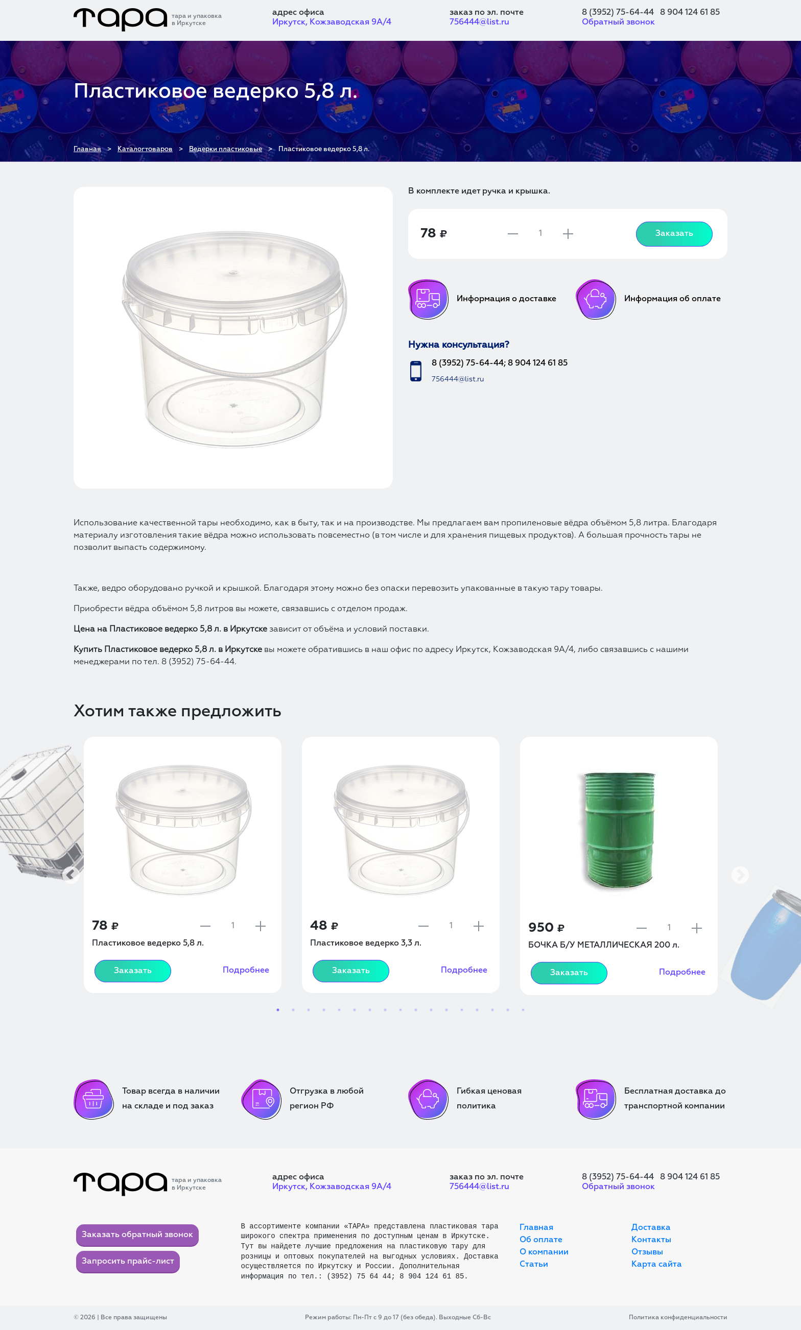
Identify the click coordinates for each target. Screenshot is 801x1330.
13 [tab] (462, 1010)
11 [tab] (431, 1010)
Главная (536, 1228)
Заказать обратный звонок (137, 1235)
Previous (66, 871)
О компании (544, 1252)
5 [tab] (339, 1010)
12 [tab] (446, 1010)
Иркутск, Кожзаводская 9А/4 (331, 22)
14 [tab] (477, 1010)
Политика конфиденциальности (678, 1318)
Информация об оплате (648, 299)
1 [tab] (278, 1010)
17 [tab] (523, 1010)
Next (735, 871)
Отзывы (647, 1252)
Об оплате (541, 1240)
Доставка (651, 1228)
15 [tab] (492, 1010)
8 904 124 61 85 (690, 13)
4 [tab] (324, 1010)
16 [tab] (508, 1010)
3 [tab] (308, 1010)
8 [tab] (385, 1010)
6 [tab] (354, 1010)
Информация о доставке (482, 299)
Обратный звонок (618, 22)
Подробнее (246, 970)
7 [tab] (370, 1010)
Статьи (534, 1265)
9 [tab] (400, 1010)
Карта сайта (656, 1265)
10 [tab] (416, 1010)
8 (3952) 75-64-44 (618, 13)
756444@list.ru (479, 22)
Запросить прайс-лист (128, 1262)
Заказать (674, 234)
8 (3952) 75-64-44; (469, 363)
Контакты (651, 1240)
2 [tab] (293, 1010)
